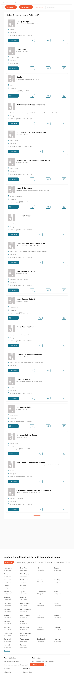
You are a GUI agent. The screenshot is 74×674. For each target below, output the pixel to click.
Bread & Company (24, 188)
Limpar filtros (51, 7)
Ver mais (7, 651)
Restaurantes (26, 7)
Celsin (19, 77)
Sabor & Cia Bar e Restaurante (29, 354)
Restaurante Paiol (23, 407)
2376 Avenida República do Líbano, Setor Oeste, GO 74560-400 (33, 190)
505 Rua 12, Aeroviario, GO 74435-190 (27, 23)
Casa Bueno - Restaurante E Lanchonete (33, 490)
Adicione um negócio (11, 661)
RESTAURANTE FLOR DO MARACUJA (31, 132)
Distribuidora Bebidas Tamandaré (30, 105)
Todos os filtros (39, 7)
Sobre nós (7, 672)
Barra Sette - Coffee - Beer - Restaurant (33, 160)
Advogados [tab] (8, 562)
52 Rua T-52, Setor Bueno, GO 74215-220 (28, 492)
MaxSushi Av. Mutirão (25, 271)
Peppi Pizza (21, 49)
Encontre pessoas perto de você (43, 661)
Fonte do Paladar (23, 216)
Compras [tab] (31, 562)
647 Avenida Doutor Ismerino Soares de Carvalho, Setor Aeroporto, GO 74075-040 (37, 465)
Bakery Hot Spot (23, 21)
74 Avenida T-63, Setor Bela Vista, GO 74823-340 (30, 107)
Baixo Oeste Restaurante (27, 327)
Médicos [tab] (49, 562)
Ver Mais (37, 514)
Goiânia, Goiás (22, 51)
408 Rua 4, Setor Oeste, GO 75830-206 (27, 245)
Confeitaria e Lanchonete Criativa (30, 463)
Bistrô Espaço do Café (25, 299)
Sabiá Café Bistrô (23, 379)
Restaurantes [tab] (60, 562)
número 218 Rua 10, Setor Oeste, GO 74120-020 (29, 381)
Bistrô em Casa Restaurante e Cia (30, 243)
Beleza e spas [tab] (20, 562)
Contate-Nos (27, 672)
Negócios (11, 7)
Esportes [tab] (40, 562)
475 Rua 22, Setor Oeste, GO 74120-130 (27, 79)
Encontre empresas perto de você (16, 665)
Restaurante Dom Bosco (26, 435)
